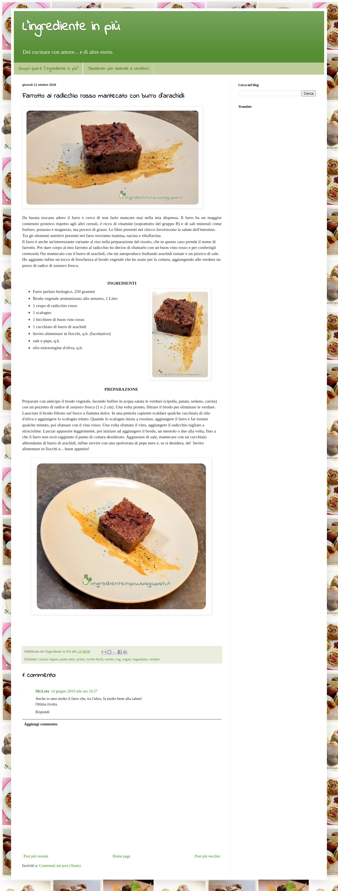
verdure (154, 659)
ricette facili (94, 659)
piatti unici (67, 659)
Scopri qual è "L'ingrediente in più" (48, 68)
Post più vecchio (207, 856)
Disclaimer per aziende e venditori (118, 68)
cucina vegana (48, 659)
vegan (126, 659)
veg (118, 659)
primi (80, 659)
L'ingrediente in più (71, 27)
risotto (109, 659)
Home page (121, 856)
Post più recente (36, 856)
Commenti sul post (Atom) (60, 866)
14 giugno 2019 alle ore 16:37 (74, 691)
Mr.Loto (42, 691)
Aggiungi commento (40, 724)
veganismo (140, 659)
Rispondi (42, 712)
